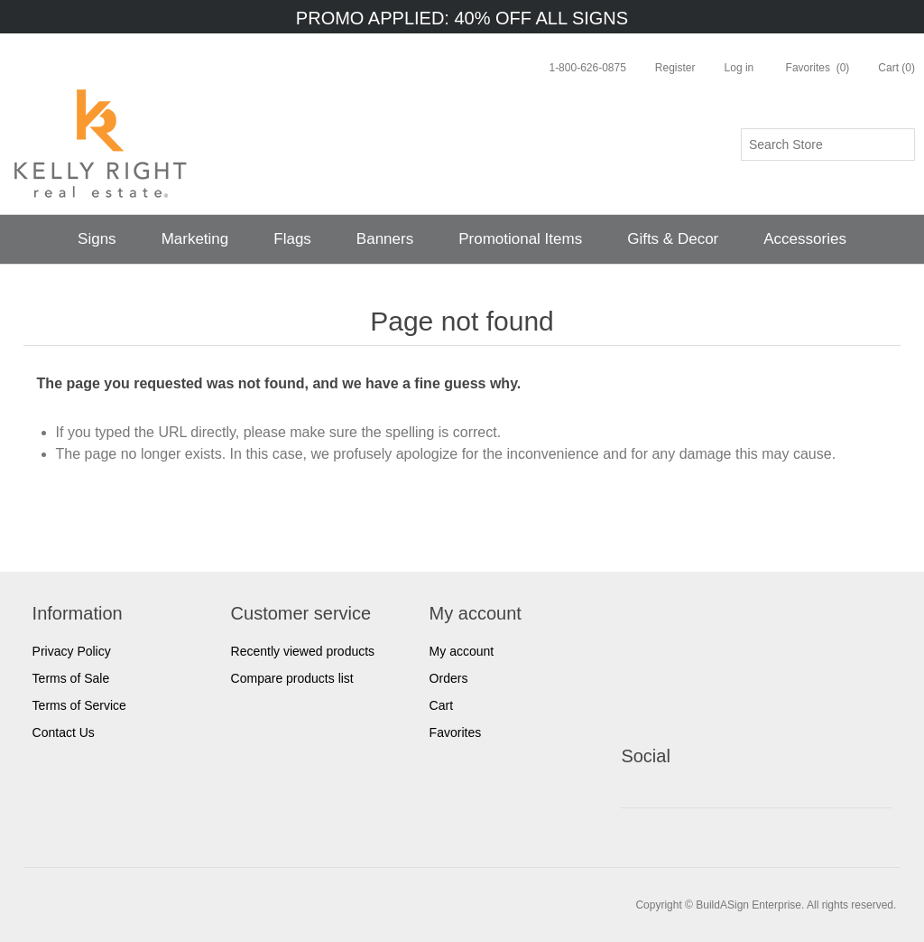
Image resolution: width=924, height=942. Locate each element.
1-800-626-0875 (587, 67)
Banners (384, 238)
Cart (441, 705)
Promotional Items (520, 238)
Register (675, 67)
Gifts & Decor (672, 238)
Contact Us (63, 732)
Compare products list (292, 678)
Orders (449, 678)
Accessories (804, 238)
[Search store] (828, 144)
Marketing (195, 238)
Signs (97, 238)
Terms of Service (79, 705)
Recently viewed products (303, 651)
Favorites (456, 732)
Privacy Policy (71, 651)
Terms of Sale (71, 678)
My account (462, 651)
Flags (292, 238)
